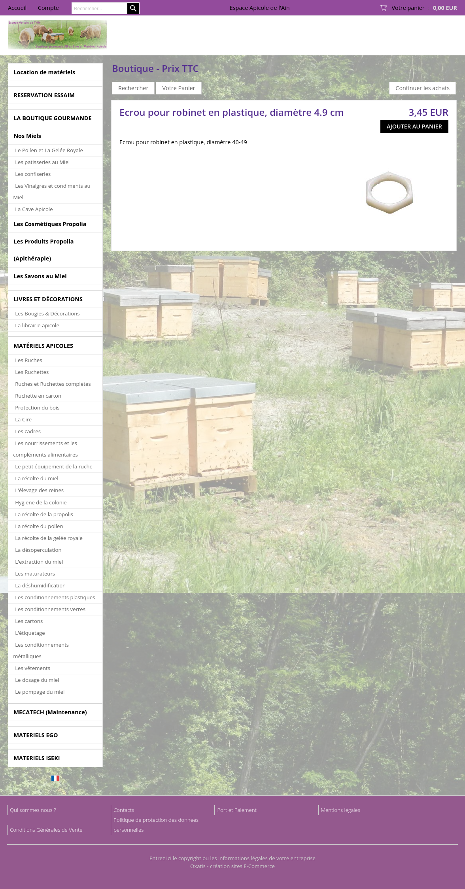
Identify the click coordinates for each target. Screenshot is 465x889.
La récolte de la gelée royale (49, 538)
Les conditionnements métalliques (41, 650)
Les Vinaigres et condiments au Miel (51, 191)
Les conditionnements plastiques (55, 597)
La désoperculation (38, 549)
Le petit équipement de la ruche (54, 466)
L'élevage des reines (39, 490)
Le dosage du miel (37, 679)
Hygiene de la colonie (40, 502)
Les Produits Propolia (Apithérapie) (43, 250)
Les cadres (28, 431)
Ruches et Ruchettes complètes (53, 383)
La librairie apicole (37, 325)
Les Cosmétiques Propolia (49, 224)
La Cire (23, 419)
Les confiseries (33, 173)
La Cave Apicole (34, 209)
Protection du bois (37, 407)
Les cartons (29, 621)
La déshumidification (40, 585)
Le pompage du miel (39, 691)
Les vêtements (32, 668)
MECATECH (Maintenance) (50, 712)
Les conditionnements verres (50, 609)
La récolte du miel (36, 478)
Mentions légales (340, 810)
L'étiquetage (30, 632)
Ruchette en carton (38, 395)
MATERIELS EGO (35, 735)
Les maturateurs (35, 573)
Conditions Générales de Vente (46, 829)
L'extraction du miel (39, 561)
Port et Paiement (237, 810)
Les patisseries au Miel (42, 162)
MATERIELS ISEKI (36, 758)
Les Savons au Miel (39, 276)
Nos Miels (27, 136)
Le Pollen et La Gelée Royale (49, 150)
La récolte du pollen (39, 526)
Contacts (123, 810)
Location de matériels (44, 72)
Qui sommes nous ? (33, 810)
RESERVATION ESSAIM (44, 95)
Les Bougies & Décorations (47, 313)
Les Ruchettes (32, 372)
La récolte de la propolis (44, 514)
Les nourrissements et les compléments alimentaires (45, 449)
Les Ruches (28, 360)
